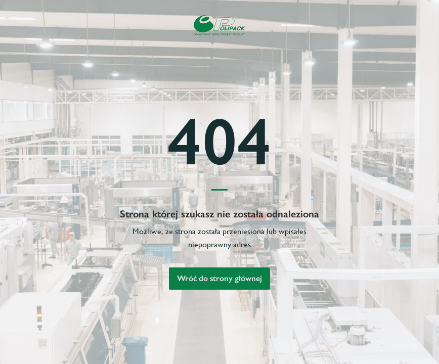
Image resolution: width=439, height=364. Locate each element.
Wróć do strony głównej (219, 278)
